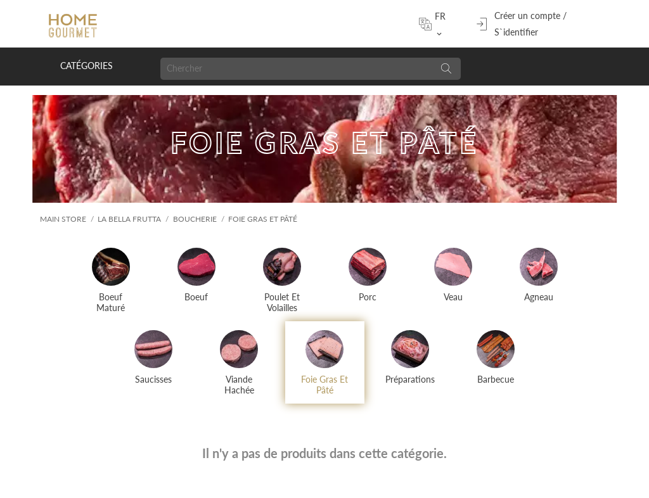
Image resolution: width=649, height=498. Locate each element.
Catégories (86, 65)
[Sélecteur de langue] (444, 24)
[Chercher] (295, 69)
